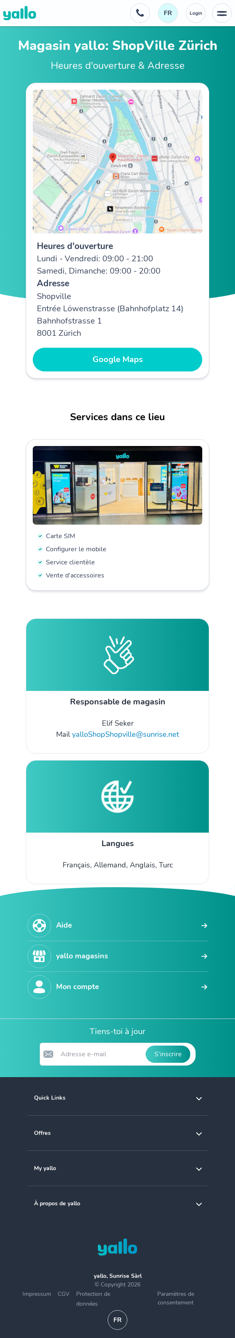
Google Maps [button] (118, 359)
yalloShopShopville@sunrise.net (125, 734)
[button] (117, 1098)
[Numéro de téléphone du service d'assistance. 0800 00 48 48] (140, 13)
